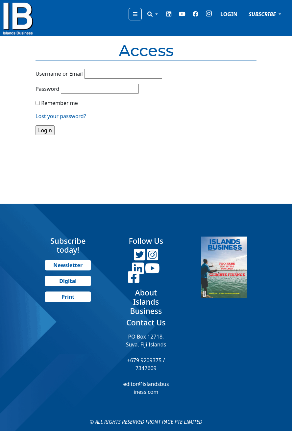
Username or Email (59, 73)
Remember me (59, 103)
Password (47, 88)
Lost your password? (61, 116)
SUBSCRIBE (263, 14)
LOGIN (228, 14)
